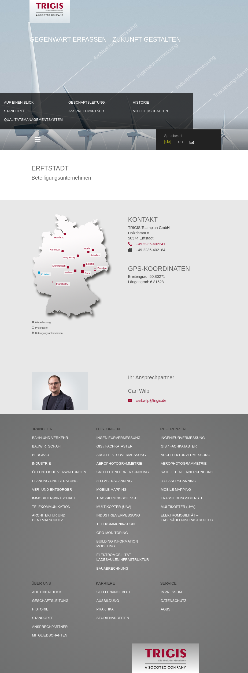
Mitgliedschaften (150, 111)
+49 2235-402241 (146, 244)
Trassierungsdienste (118, 498)
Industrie (41, 463)
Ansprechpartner (86, 111)
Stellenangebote (114, 592)
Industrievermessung (118, 515)
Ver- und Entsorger (52, 490)
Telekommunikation (51, 507)
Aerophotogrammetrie (119, 463)
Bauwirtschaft (47, 446)
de (167, 141)
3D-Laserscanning (114, 481)
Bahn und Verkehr (50, 438)
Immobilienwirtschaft (54, 498)
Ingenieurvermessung (118, 438)
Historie (141, 102)
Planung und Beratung (55, 481)
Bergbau (40, 455)
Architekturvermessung (121, 455)
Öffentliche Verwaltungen (59, 472)
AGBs (166, 609)
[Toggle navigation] (38, 139)
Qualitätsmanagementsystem (33, 120)
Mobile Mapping (112, 490)
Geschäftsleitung (86, 102)
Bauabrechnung (112, 568)
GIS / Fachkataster (115, 446)
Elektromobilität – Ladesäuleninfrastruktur (123, 557)
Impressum (171, 592)
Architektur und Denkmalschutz (48, 517)
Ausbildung (108, 601)
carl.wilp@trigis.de (147, 400)
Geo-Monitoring (112, 533)
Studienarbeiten (113, 618)
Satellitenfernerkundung (123, 472)
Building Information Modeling (117, 543)
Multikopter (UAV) (114, 507)
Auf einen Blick (19, 102)
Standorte (14, 111)
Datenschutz (174, 601)
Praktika (105, 609)
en (180, 141)
